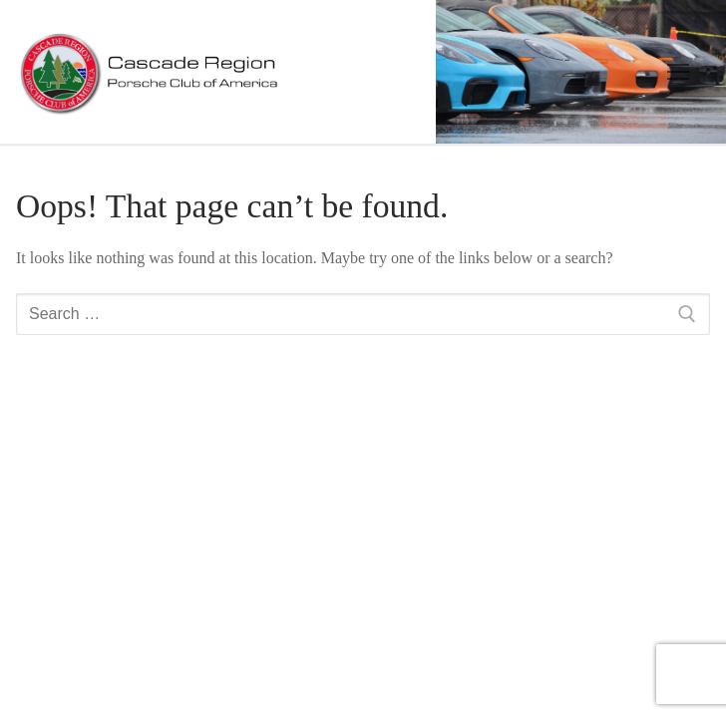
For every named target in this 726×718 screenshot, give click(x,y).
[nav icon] (678, 72)
